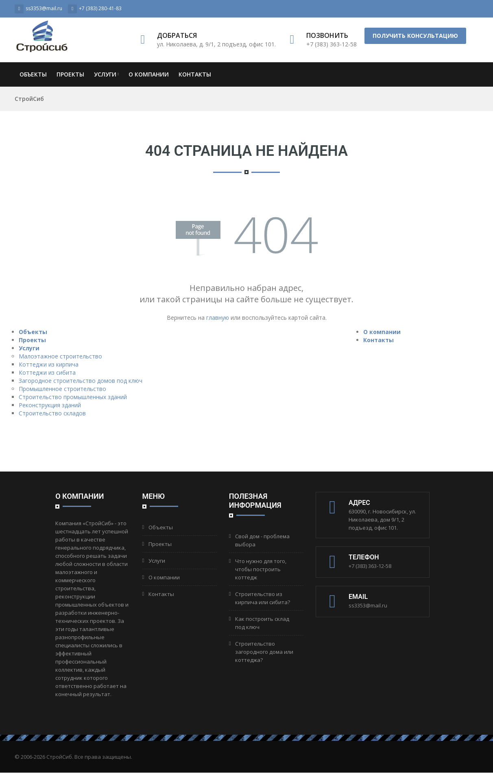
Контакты (195, 74)
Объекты (33, 74)
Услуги (106, 74)
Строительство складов (52, 413)
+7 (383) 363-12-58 (370, 566)
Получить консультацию (415, 35)
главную (217, 317)
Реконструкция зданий (50, 405)
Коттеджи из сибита (47, 372)
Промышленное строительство (62, 389)
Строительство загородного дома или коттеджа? (264, 652)
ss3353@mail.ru (368, 605)
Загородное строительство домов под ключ (80, 380)
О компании (149, 74)
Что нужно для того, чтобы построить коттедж (260, 569)
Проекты (70, 74)
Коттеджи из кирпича (49, 364)
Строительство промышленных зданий (73, 397)
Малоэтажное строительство (60, 356)
